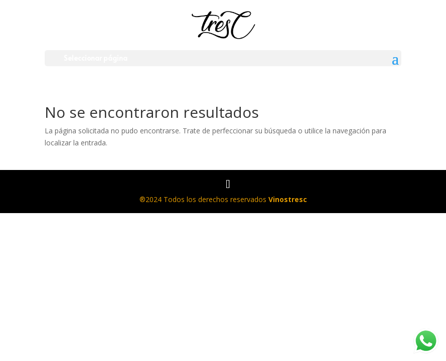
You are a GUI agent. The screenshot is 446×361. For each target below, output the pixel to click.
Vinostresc (287, 199)
